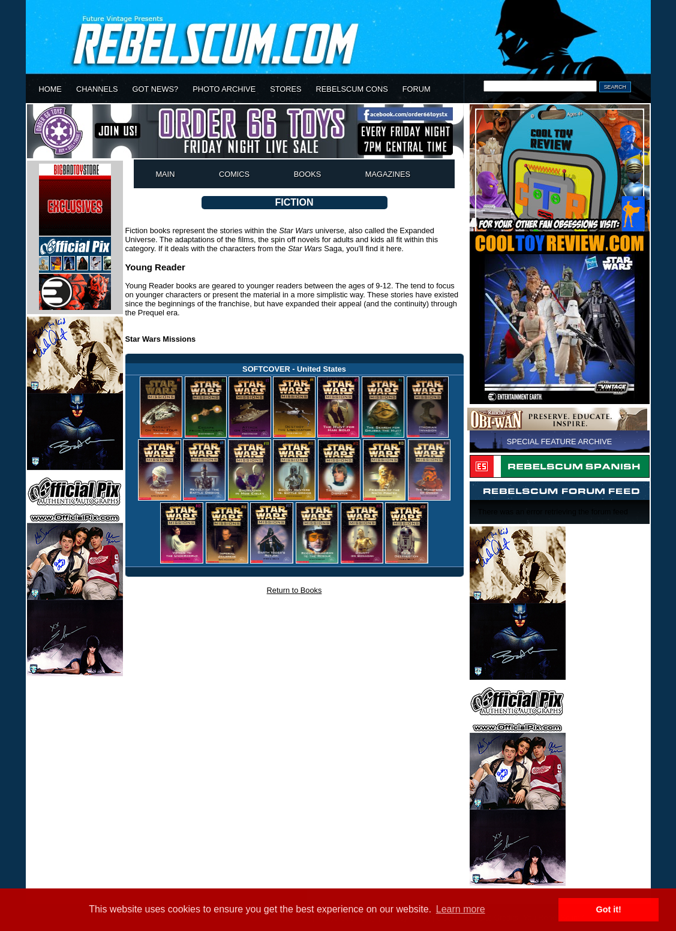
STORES (285, 89)
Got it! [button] (608, 909)
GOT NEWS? (156, 89)
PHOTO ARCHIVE (224, 89)
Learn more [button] (460, 909)
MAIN (165, 174)
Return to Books (294, 590)
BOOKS (308, 174)
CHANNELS (97, 89)
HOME (50, 89)
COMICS (234, 174)
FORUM (416, 89)
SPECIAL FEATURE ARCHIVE (559, 441)
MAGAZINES (387, 174)
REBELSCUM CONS (352, 89)
